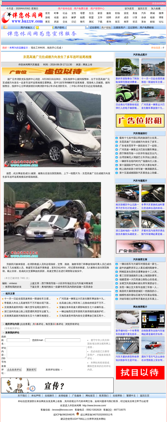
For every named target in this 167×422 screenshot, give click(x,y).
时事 (56, 13)
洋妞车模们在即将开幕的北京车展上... (139, 298)
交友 (65, 21)
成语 (126, 17)
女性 (73, 13)
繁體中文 (131, 395)
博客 (161, 17)
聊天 (82, 21)
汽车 (143, 13)
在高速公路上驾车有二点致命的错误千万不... (82, 303)
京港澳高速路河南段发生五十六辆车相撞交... (27, 315)
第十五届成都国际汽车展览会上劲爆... (139, 172)
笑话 (135, 21)
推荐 (126, 21)
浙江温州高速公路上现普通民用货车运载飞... (27, 311)
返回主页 (142, 8)
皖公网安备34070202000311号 (97, 414)
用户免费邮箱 (147, 27)
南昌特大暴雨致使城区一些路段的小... (139, 291)
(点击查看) (18, 324)
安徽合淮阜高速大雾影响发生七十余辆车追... (82, 307)
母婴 (82, 13)
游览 (126, 13)
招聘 (108, 17)
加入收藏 (155, 8)
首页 (47, 13)
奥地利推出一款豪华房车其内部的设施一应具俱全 (67, 286)
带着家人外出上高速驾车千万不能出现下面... (27, 303)
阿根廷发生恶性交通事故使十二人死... (139, 271)
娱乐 (65, 17)
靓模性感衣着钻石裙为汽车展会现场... (139, 295)
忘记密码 (132, 27)
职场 (117, 13)
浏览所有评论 (72, 324)
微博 (161, 13)
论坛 (161, 21)
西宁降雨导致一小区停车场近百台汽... (139, 153)
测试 (91, 21)
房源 (56, 21)
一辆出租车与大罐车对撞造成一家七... (139, 264)
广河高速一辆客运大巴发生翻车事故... (139, 149)
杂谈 (143, 17)
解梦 (73, 17)
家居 (100, 13)
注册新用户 (119, 27)
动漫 (56, 17)
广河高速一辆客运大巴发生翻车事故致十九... (82, 298)
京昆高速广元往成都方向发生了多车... (139, 141)
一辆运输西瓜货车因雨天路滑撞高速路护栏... (82, 311)
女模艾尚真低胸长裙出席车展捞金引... (139, 283)
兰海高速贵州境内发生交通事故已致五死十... (82, 315)
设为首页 (129, 8)
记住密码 (94, 27)
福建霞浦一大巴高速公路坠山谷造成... (139, 279)
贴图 (82, 17)
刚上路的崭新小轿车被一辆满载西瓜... (139, 169)
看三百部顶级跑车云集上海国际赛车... (139, 275)
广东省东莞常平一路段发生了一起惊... (139, 145)
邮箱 (152, 21)
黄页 (47, 21)
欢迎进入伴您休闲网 (70, 405)
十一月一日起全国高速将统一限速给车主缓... (27, 298)
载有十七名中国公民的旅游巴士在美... (139, 138)
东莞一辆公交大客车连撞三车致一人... (139, 287)
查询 (108, 21)
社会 (65, 13)
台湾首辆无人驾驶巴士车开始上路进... (139, 157)
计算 (135, 17)
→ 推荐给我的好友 (11, 286)
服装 (108, 13)
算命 (143, 21)
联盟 (91, 17)
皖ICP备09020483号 (64, 414)
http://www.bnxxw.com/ (94, 405)
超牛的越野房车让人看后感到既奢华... (139, 267)
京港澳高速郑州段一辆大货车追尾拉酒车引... (27, 307)
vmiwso (13, 283)
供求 (117, 17)
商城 (152, 13)
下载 (100, 21)
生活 (91, 13)
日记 (73, 21)
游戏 (47, 17)
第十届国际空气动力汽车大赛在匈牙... (139, 165)
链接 (152, 17)
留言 (117, 21)
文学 (100, 17)
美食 (135, 13)
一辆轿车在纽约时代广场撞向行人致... (139, 161)
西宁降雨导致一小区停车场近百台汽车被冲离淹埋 (67, 283)
